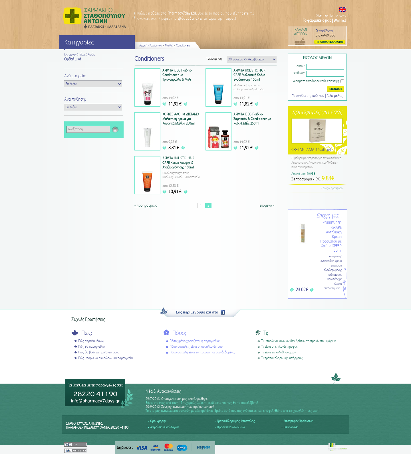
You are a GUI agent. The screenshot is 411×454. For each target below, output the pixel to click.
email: (301, 66)
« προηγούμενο (145, 205)
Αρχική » (144, 45)
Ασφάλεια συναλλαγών (164, 427)
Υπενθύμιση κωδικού (308, 95)
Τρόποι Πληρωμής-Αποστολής (236, 421)
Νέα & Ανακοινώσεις (163, 391)
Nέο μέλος (335, 95)
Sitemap (322, 15)
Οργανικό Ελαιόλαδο (79, 54)
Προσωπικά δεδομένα (231, 427)
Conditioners (183, 45)
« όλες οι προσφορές (332, 188)
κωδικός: (299, 73)
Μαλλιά (169, 45)
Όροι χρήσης (158, 421)
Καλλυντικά (156, 45)
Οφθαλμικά (72, 59)
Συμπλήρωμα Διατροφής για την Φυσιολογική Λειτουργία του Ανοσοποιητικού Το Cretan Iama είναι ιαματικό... (316, 162)
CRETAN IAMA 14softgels (311, 149)
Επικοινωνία (338, 15)
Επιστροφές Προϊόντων (298, 421)
